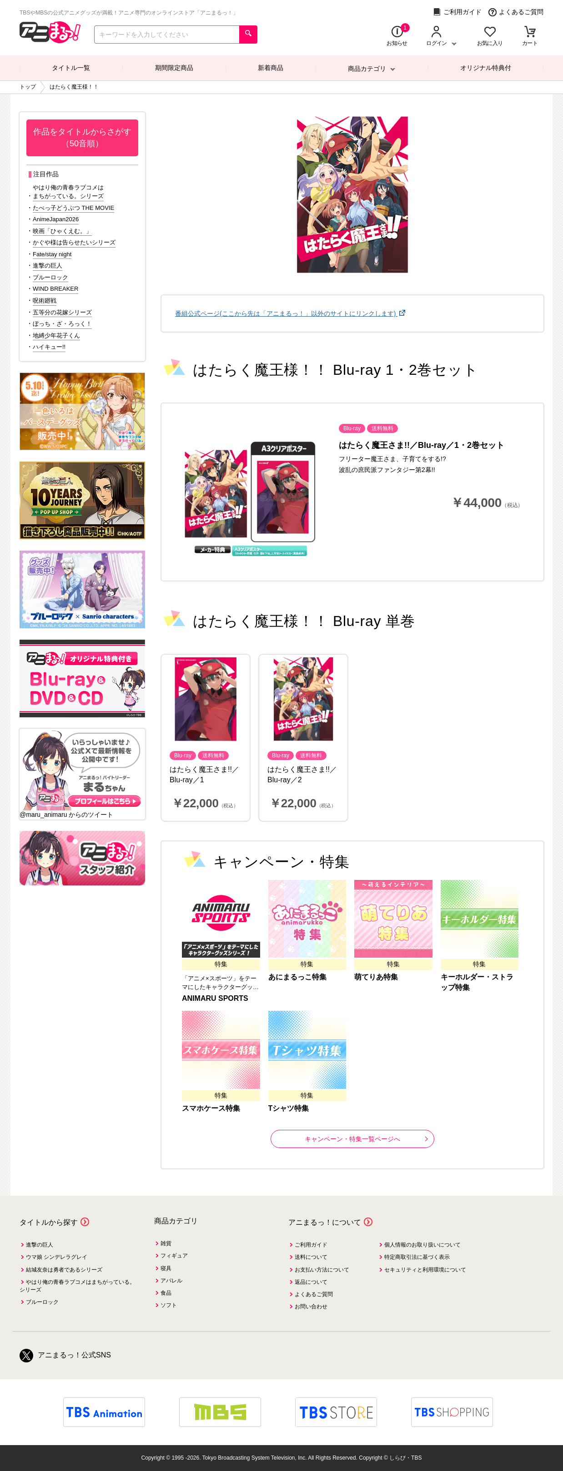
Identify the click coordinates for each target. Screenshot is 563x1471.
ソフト (169, 1305)
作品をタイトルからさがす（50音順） (82, 137)
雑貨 (166, 1243)
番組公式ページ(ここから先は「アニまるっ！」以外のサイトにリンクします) (286, 313)
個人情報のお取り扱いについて (422, 1245)
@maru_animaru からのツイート (66, 814)
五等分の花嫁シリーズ (62, 312)
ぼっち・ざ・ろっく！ (62, 323)
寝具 (166, 1268)
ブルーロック (50, 277)
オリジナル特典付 (485, 67)
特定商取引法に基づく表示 (417, 1257)
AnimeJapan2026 (56, 219)
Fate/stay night (52, 254)
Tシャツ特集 (288, 1108)
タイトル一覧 (71, 67)
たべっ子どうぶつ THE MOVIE (73, 207)
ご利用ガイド (457, 12)
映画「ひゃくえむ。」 (62, 231)
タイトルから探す (49, 1222)
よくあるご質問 (515, 12)
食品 (166, 1293)
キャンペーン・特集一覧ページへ (366, 1139)
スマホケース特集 (211, 1108)
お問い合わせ (311, 1306)
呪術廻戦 (44, 300)
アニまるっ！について (324, 1222)
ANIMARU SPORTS (215, 998)
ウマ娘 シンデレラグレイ (56, 1257)
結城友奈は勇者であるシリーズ (64, 1270)
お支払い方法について (322, 1270)
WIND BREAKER (55, 288)
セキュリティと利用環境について (425, 1270)
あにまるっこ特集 (297, 977)
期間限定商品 (174, 67)
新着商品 (270, 67)
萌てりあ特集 (376, 977)
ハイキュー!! (49, 346)
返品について (311, 1282)
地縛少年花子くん (56, 335)
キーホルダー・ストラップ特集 (477, 982)
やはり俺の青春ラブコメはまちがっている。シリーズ (68, 191)
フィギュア (174, 1255)
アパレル (171, 1280)
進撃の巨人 (47, 265)
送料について (311, 1257)
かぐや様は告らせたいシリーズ (74, 242)
